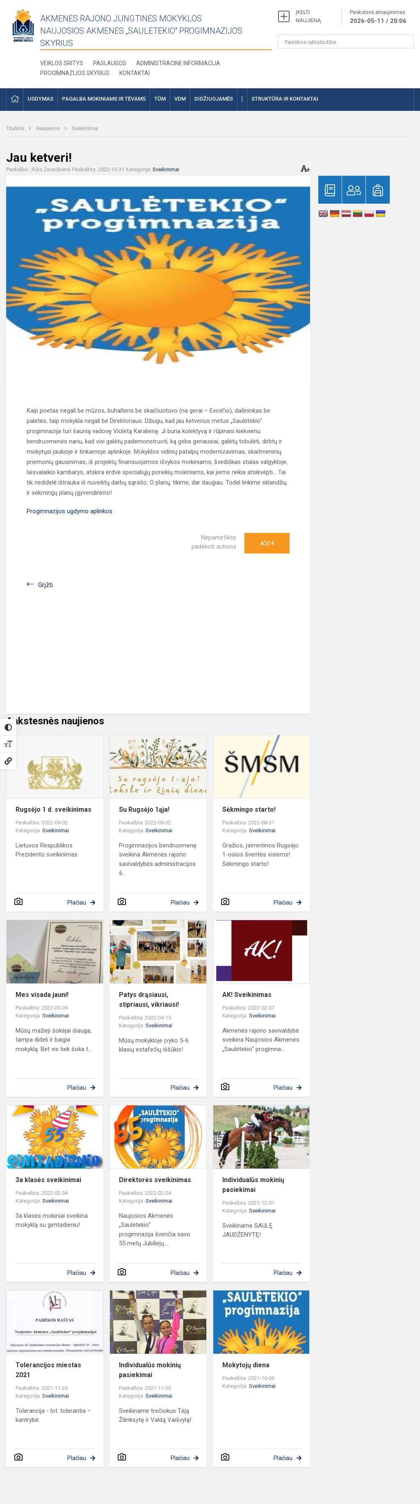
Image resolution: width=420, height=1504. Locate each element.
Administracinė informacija (178, 63)
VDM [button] (180, 99)
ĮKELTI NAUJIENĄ (308, 16)
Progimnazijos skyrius (75, 73)
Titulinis (15, 128)
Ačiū (267, 543)
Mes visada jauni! (42, 995)
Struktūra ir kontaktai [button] (284, 99)
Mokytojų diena (245, 1365)
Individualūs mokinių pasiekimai (253, 1185)
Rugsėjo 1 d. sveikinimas (53, 809)
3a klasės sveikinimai (48, 1180)
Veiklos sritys (61, 63)
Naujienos (48, 128)
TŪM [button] (160, 99)
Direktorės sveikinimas (155, 1180)
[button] (15, 99)
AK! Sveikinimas (247, 995)
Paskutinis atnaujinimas (378, 17)
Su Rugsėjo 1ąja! (144, 809)
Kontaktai (134, 73)
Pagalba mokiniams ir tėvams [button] (104, 99)
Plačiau (76, 902)
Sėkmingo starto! (249, 809)
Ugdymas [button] (40, 99)
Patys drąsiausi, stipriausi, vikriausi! (149, 999)
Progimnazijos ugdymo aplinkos (69, 511)
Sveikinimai (85, 128)
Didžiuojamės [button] (213, 99)
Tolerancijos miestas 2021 (48, 1370)
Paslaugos (109, 63)
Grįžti (45, 585)
